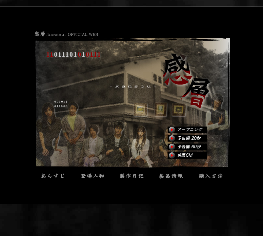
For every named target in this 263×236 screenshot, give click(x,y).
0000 (210, 176)
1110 (92, 176)
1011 (131, 176)
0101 (52, 176)
